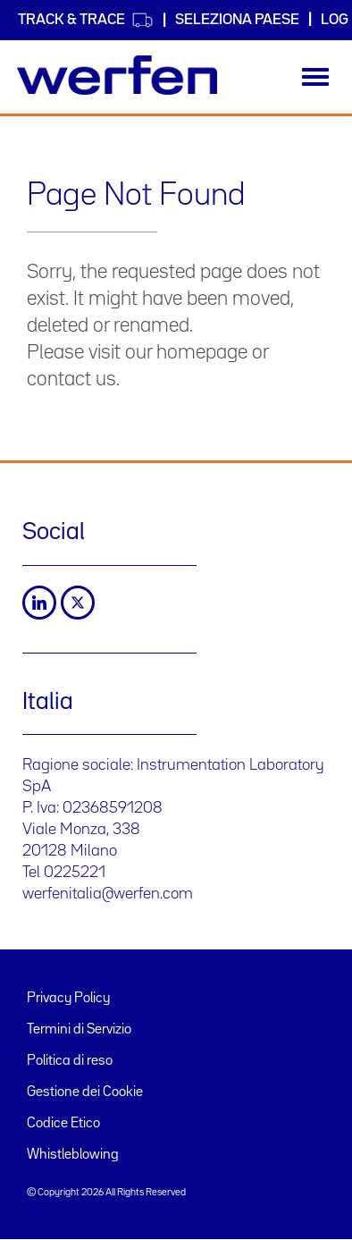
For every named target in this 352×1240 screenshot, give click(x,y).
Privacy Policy (68, 998)
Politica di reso (70, 1061)
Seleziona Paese (237, 20)
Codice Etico (63, 1124)
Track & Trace (86, 20)
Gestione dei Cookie (85, 1092)
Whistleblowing (73, 1155)
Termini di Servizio (79, 1030)
